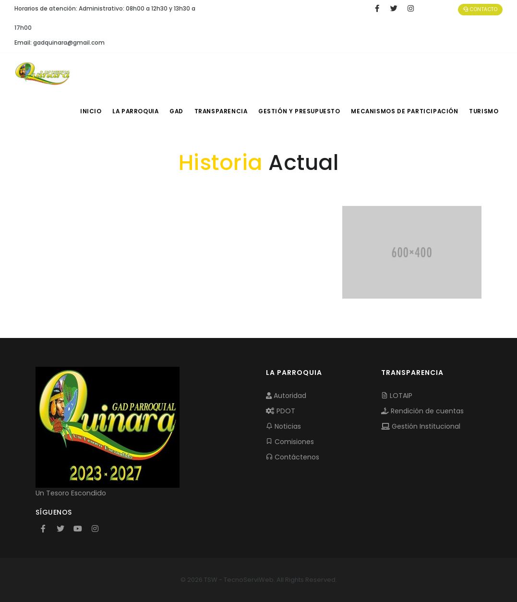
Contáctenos (292, 457)
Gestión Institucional (420, 426)
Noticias (283, 426)
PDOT (280, 411)
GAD (178, 111)
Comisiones (290, 441)
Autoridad (286, 395)
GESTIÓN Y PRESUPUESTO (303, 111)
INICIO (87, 111)
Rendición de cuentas (422, 411)
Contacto (480, 9)
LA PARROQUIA (134, 111)
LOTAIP (396, 395)
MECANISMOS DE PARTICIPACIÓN (405, 111)
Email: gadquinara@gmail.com (59, 42)
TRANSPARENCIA (224, 111)
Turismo (483, 111)
